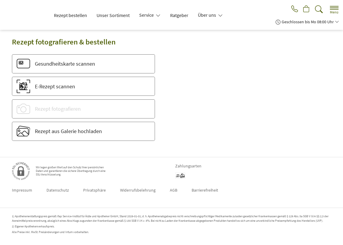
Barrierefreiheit (205, 190)
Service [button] (147, 15)
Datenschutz (57, 190)
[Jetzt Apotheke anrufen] (293, 10)
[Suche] (319, 9)
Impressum (22, 190)
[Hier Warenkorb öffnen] (306, 10)
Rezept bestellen (70, 15)
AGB (173, 190)
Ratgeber (179, 15)
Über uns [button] (207, 15)
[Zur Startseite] (25, 15)
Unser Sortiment (113, 15)
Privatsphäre (94, 190)
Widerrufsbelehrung (138, 190)
